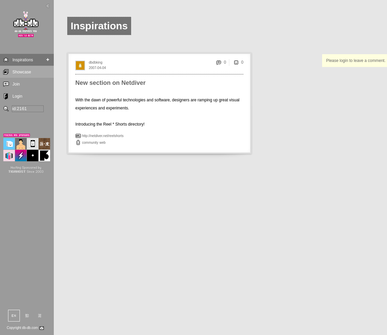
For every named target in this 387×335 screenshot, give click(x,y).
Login (17, 96)
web (103, 142)
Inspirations (22, 60)
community (90, 142)
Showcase (21, 72)
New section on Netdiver (110, 82)
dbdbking (96, 62)
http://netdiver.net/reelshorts (102, 136)
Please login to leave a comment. (356, 60)
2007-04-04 (97, 68)
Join (16, 84)
